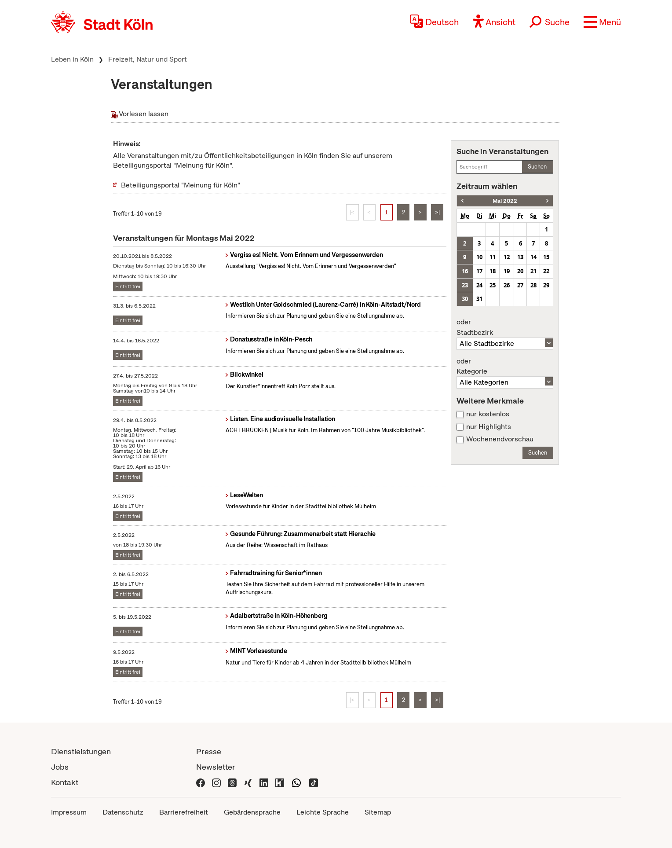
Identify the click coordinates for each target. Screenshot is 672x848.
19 (507, 271)
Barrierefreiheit (183, 812)
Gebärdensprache (252, 812)
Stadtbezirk (505, 327)
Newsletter (215, 767)
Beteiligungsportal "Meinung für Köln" (180, 185)
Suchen (537, 166)
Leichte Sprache (322, 812)
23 (465, 285)
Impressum (69, 812)
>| (437, 212)
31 (479, 299)
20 (520, 271)
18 (492, 271)
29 (546, 285)
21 (533, 271)
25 (492, 285)
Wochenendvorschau (499, 439)
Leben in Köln (72, 59)
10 (479, 257)
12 (507, 257)
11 (492, 257)
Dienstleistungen (81, 751)
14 (533, 257)
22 (546, 271)
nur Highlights (488, 426)
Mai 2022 (505, 201)
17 (479, 271)
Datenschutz (122, 812)
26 (507, 285)
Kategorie (505, 366)
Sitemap (378, 812)
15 (546, 257)
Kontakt (64, 782)
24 (479, 285)
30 (465, 299)
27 (520, 285)
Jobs (60, 767)
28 (533, 285)
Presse (208, 751)
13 (520, 257)
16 (465, 271)
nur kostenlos (487, 414)
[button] (602, 22)
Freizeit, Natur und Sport (147, 59)
